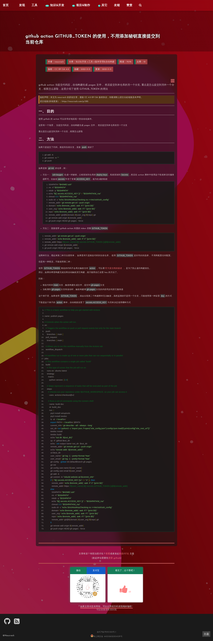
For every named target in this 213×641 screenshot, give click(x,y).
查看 (108, 554)
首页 (105, 610)
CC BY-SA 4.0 (62, 69)
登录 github (114, 558)
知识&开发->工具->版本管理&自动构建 (95, 62)
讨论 (126, 554)
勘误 (121, 554)
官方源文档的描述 (113, 268)
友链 (117, 5)
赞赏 (129, 5)
